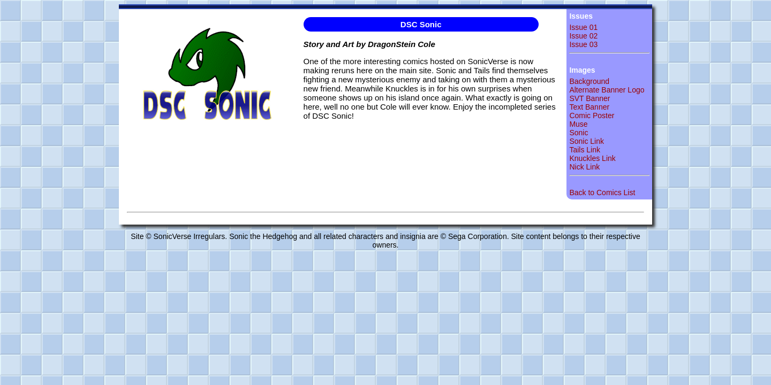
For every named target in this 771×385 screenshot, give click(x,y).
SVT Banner (589, 98)
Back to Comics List (602, 192)
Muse (578, 124)
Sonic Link (586, 141)
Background (589, 81)
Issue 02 (583, 36)
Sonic (578, 132)
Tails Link (584, 149)
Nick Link (584, 167)
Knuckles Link (592, 158)
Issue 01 (583, 27)
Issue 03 (583, 44)
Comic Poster (591, 115)
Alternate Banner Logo (606, 90)
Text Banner (589, 107)
